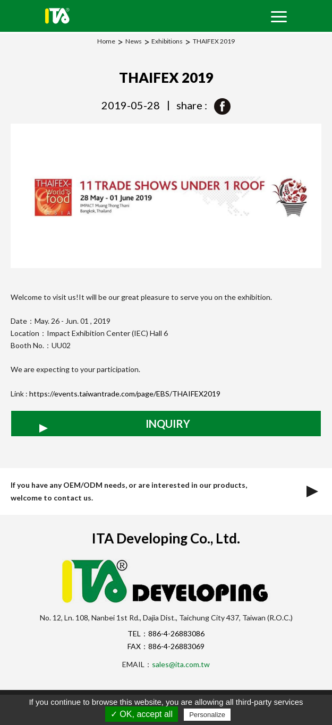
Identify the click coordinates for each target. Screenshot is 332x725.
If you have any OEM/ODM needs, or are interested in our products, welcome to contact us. (166, 491)
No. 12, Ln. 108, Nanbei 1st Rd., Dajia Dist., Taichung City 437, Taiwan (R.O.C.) (166, 617)
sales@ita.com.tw (181, 664)
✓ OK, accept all (141, 714)
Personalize (207, 715)
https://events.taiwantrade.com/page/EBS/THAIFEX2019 (124, 393)
